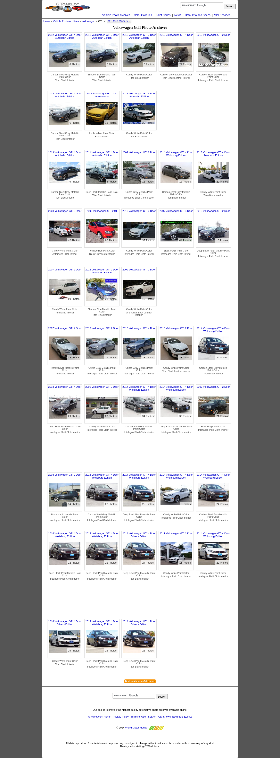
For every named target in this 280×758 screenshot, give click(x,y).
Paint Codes (163, 15)
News (177, 15)
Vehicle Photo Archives (116, 15)
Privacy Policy (121, 716)
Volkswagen (88, 21)
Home (46, 21)
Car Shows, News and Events (175, 716)
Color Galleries (143, 15)
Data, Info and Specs (197, 15)
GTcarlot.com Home (99, 716)
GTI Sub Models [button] (119, 21)
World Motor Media (136, 727)
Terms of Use (138, 716)
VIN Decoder (222, 15)
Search (152, 716)
